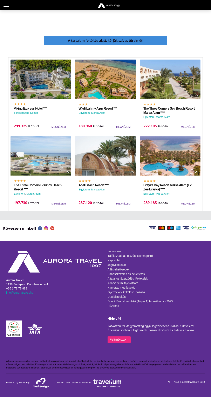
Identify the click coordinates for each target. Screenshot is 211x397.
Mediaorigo (24, 382)
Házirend (113, 305)
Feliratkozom (119, 339)
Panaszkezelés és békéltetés (126, 274)
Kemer (34, 112)
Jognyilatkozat (117, 265)
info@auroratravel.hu (19, 292)
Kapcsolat (114, 260)
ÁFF (170, 382)
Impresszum (115, 251)
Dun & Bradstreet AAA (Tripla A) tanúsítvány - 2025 (140, 301)
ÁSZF (177, 382)
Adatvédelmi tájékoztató (123, 283)
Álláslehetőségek (118, 269)
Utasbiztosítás (117, 296)
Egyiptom (84, 112)
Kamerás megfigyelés (121, 287)
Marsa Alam (98, 112)
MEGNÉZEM (59, 127)
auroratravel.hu (189, 382)
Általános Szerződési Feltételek (128, 278)
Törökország (21, 112)
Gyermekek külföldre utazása (126, 292)
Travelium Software (80, 382)
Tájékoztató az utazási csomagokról (131, 255)
